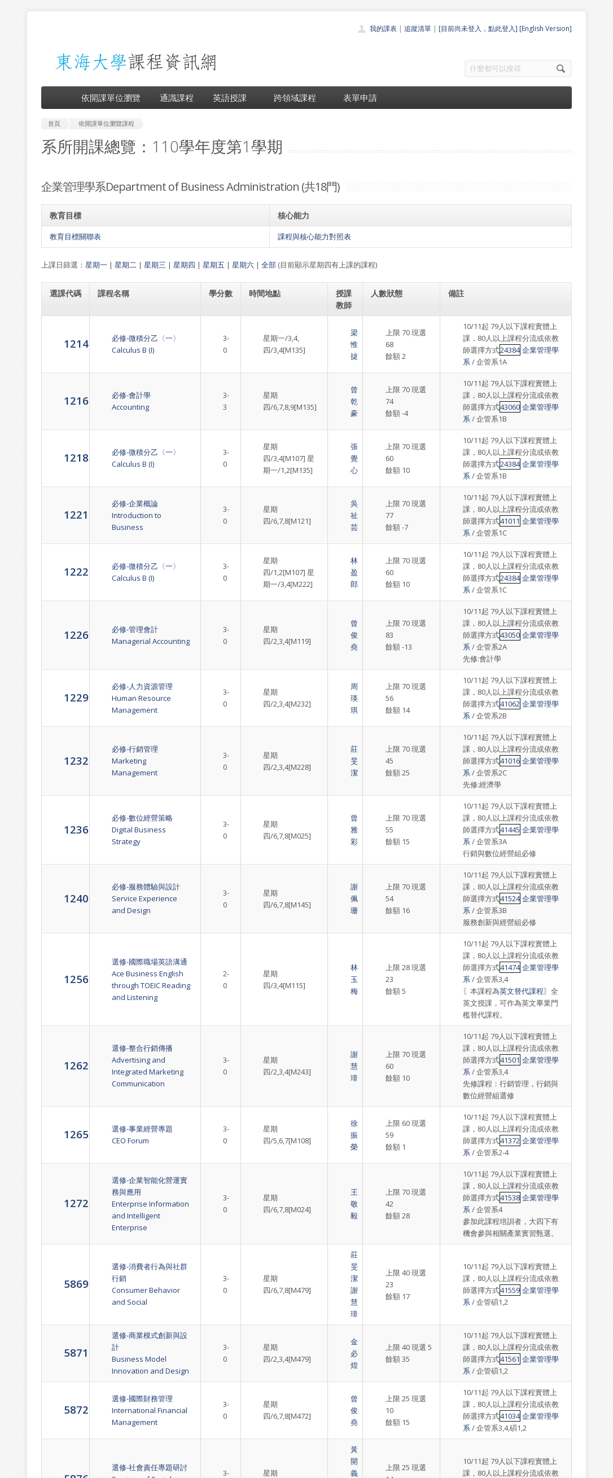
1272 (62, 1043)
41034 (466, 1203)
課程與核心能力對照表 (314, 236)
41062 (466, 633)
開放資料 (277, 1422)
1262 (62, 929)
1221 (62, 473)
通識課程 (177, 97)
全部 (268, 265)
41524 (466, 792)
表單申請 (360, 97)
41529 (466, 1260)
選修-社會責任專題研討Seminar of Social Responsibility (135, 1254)
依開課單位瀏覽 (111, 97)
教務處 (230, 1466)
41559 (466, 1112)
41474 (466, 849)
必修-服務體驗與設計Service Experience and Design (138, 786)
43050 (466, 576)
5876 (62, 1253)
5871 (62, 1145)
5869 (62, 1100)
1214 (62, 338)
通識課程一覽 (284, 1385)
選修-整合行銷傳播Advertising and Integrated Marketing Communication (143, 929)
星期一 (96, 265)
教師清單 (277, 1435)
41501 (466, 929)
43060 (466, 395)
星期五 (214, 265)
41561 (466, 1157)
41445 (466, 735)
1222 (62, 518)
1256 (62, 854)
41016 (466, 678)
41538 (466, 1043)
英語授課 (234, 97)
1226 (62, 569)
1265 (62, 986)
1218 (62, 428)
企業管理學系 (501, 350)
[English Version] (545, 28)
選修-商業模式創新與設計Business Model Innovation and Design (144, 1146)
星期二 (126, 265)
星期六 (243, 265)
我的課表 (383, 28)
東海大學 (50, 1466)
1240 (62, 785)
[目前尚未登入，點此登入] (478, 28)
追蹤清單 (417, 28)
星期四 (184, 265)
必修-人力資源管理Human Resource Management (128, 621)
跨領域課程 (299, 97)
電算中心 (194, 1466)
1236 (62, 728)
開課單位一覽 (284, 1373)
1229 (62, 620)
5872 (62, 1196)
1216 (62, 383)
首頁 (270, 1360)
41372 (466, 998)
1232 (62, 671)
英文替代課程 (507, 861)
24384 (466, 350)
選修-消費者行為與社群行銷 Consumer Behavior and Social (143, 1100)
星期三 (155, 265)
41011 (466, 485)
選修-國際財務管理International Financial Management (135, 1197)
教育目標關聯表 (75, 236)
